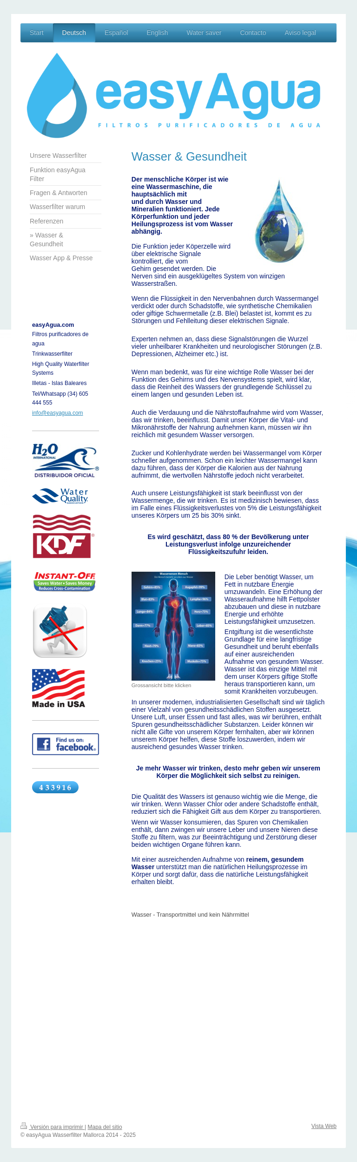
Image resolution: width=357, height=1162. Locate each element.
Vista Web (324, 1126)
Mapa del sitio (105, 1127)
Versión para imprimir (52, 1127)
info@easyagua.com (57, 413)
